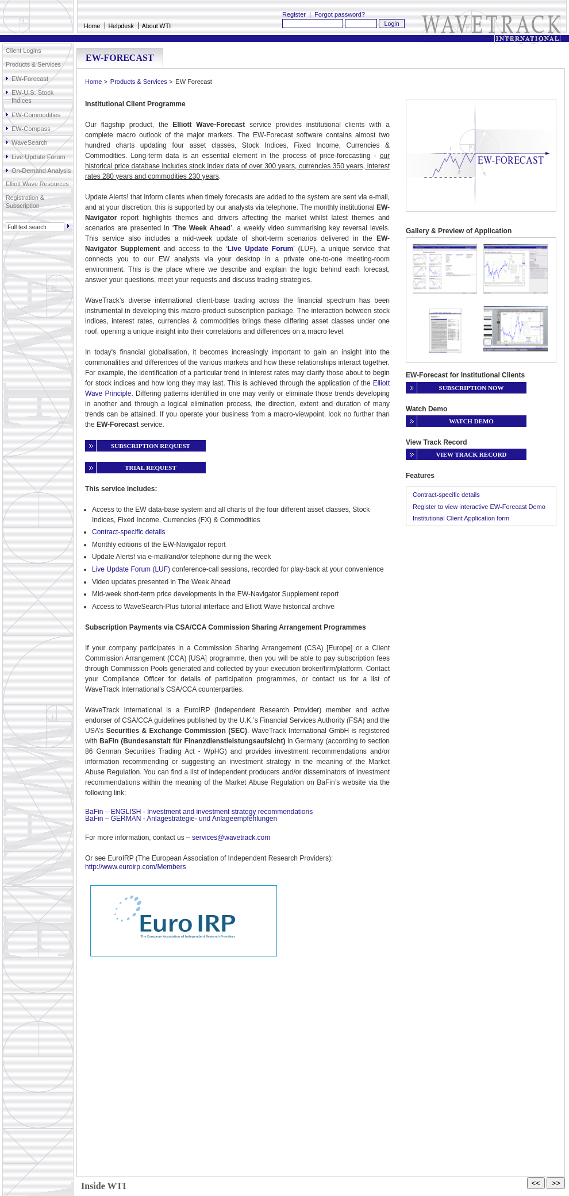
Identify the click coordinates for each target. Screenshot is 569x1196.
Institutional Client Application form (461, 518)
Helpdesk (120, 25)
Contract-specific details (128, 532)
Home (92, 25)
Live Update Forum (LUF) (131, 569)
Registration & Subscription (25, 201)
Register (294, 14)
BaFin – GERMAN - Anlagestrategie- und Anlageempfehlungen (181, 819)
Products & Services (33, 64)
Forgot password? (339, 14)
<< (536, 1183)
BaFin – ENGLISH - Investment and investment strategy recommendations (199, 812)
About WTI (156, 25)
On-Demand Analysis (41, 170)
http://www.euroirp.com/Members (135, 867)
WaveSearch (29, 142)
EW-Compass (31, 128)
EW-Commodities (35, 114)
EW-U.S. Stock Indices (32, 96)
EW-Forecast (29, 78)
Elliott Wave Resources (37, 183)
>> (555, 1183)
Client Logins (23, 50)
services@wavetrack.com (231, 838)
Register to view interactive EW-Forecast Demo (479, 506)
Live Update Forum (38, 156)
